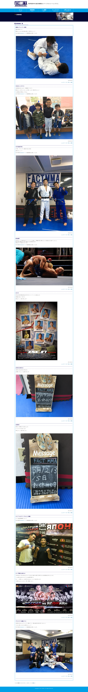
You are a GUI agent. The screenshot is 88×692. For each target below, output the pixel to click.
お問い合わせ (67, 10)
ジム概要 (44, 10)
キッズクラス (55, 10)
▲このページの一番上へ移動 (67, 82)
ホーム (20, 10)
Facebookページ (23, 33)
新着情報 (32, 10)
